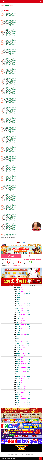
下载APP (40, 458)
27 (25, 242)
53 (19, 242)
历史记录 (40, 1)
